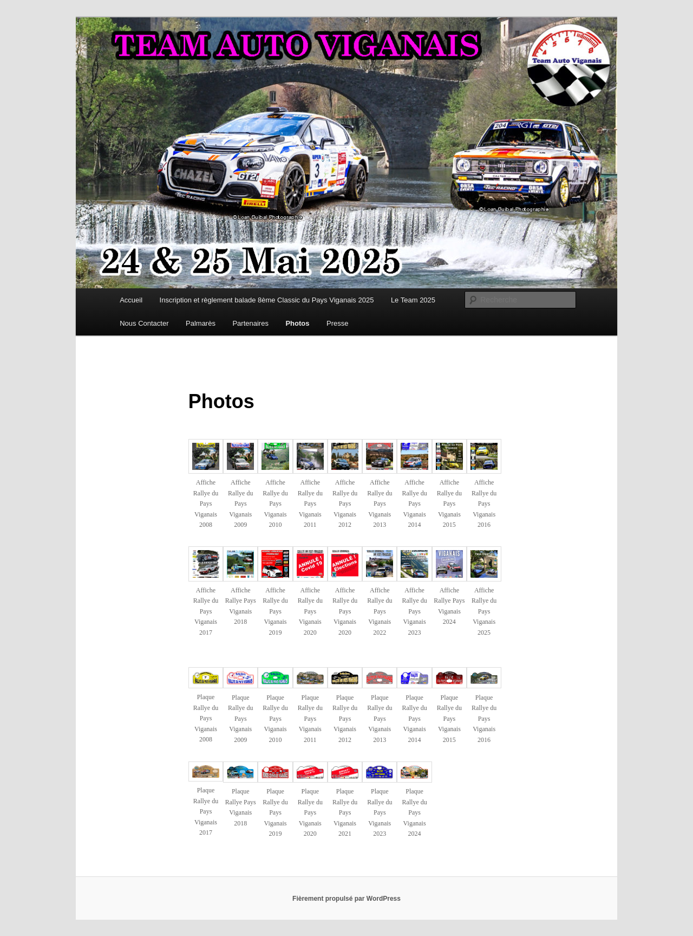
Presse (337, 323)
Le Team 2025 (413, 300)
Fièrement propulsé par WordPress (346, 898)
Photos (297, 323)
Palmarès (200, 323)
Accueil (131, 300)
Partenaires (250, 323)
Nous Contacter (144, 323)
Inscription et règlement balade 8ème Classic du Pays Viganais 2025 (267, 300)
